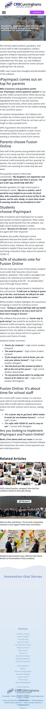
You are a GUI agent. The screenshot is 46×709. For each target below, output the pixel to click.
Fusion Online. (21, 283)
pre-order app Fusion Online (22, 157)
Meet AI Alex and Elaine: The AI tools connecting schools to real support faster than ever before (21, 523)
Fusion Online (23, 269)
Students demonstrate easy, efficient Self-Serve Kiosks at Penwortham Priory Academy (21, 557)
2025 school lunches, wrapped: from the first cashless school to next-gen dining (19, 489)
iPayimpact (22, 54)
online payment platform (15, 130)
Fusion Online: (12, 388)
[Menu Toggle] (4, 12)
